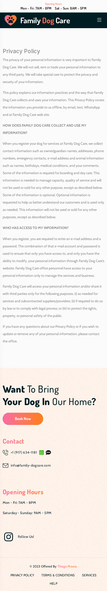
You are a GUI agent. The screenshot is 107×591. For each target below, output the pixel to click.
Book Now (23, 418)
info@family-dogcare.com (31, 465)
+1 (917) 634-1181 (24, 452)
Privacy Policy (22, 575)
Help (53, 583)
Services (89, 575)
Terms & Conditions (58, 575)
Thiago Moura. (67, 566)
